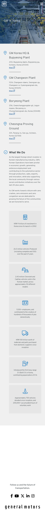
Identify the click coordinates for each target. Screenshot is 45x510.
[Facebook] (11, 496)
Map (12, 68)
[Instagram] (33, 496)
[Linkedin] (27, 496)
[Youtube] (17, 496)
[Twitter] (22, 496)
